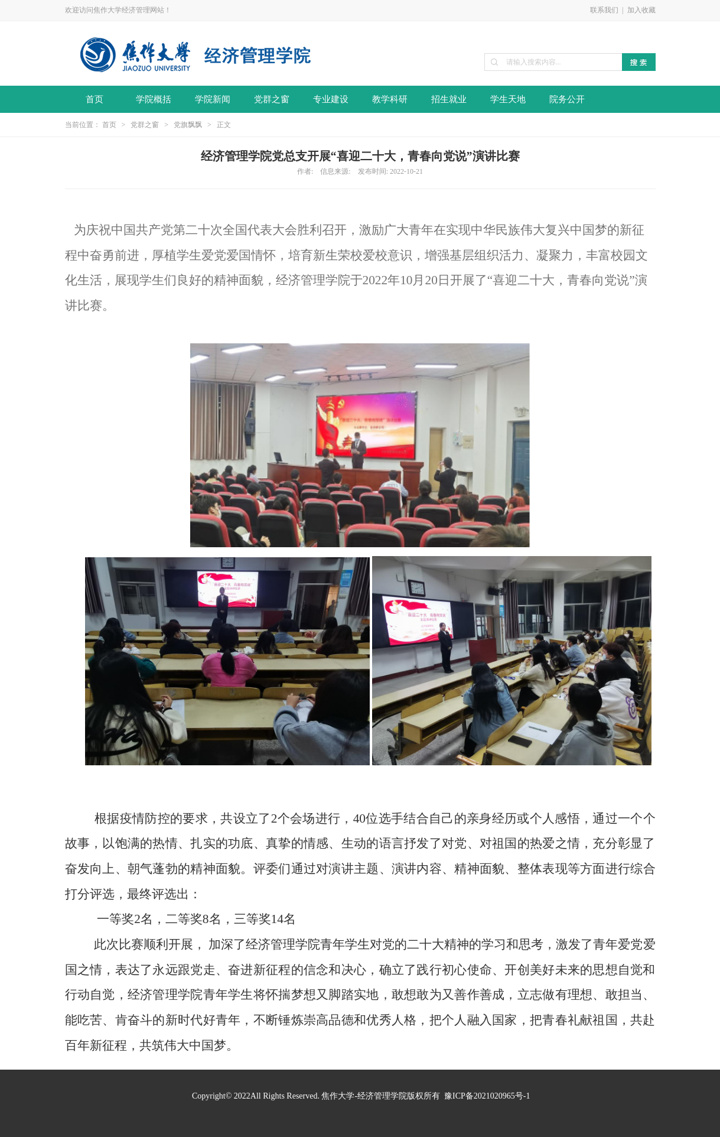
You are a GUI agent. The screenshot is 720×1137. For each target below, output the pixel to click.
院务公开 (567, 99)
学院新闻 (212, 99)
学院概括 (153, 99)
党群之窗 (271, 99)
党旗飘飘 (188, 125)
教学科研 (390, 99)
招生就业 (449, 99)
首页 (94, 99)
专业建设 (330, 99)
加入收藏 (641, 10)
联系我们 (604, 10)
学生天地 (508, 99)
